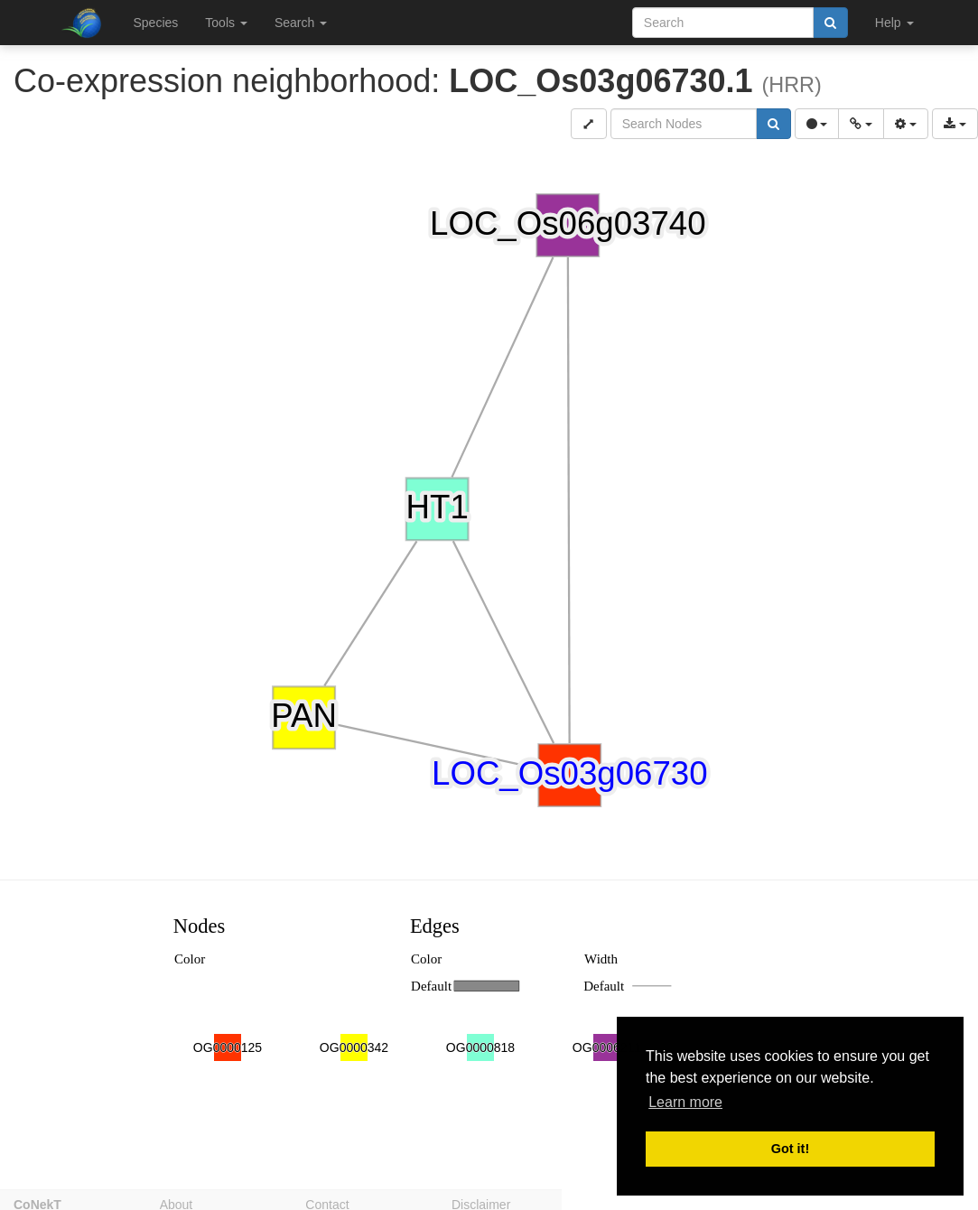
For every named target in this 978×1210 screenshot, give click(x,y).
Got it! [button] (790, 1148)
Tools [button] (226, 22)
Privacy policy (636, 1202)
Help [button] (894, 22)
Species (156, 22)
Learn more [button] (685, 1102)
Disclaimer (481, 1202)
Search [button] (301, 22)
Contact (327, 1202)
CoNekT (37, 1202)
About (176, 1202)
